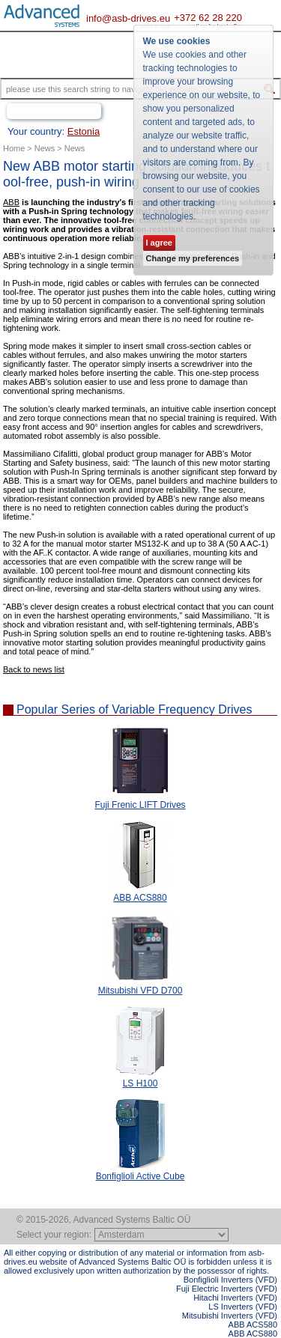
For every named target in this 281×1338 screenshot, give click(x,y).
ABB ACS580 (253, 1324)
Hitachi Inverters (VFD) (235, 1297)
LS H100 (140, 1083)
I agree (159, 242)
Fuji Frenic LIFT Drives (139, 805)
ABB (11, 202)
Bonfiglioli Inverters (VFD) (230, 1279)
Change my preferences (193, 258)
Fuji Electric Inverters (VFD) (226, 1288)
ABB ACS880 (139, 897)
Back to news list (33, 669)
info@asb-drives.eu (128, 18)
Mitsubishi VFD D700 (140, 990)
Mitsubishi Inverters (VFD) (229, 1315)
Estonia (83, 131)
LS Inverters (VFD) (242, 1306)
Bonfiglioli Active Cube (140, 1176)
